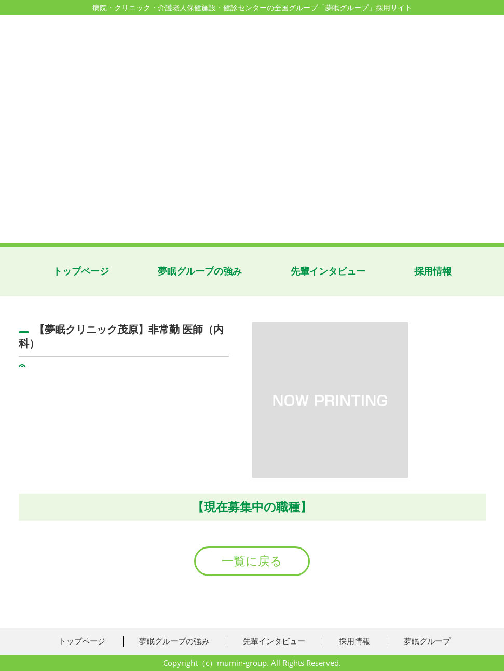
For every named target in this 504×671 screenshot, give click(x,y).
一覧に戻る (252, 561)
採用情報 (433, 271)
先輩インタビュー (328, 271)
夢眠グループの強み (200, 271)
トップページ (81, 271)
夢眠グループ (427, 641)
